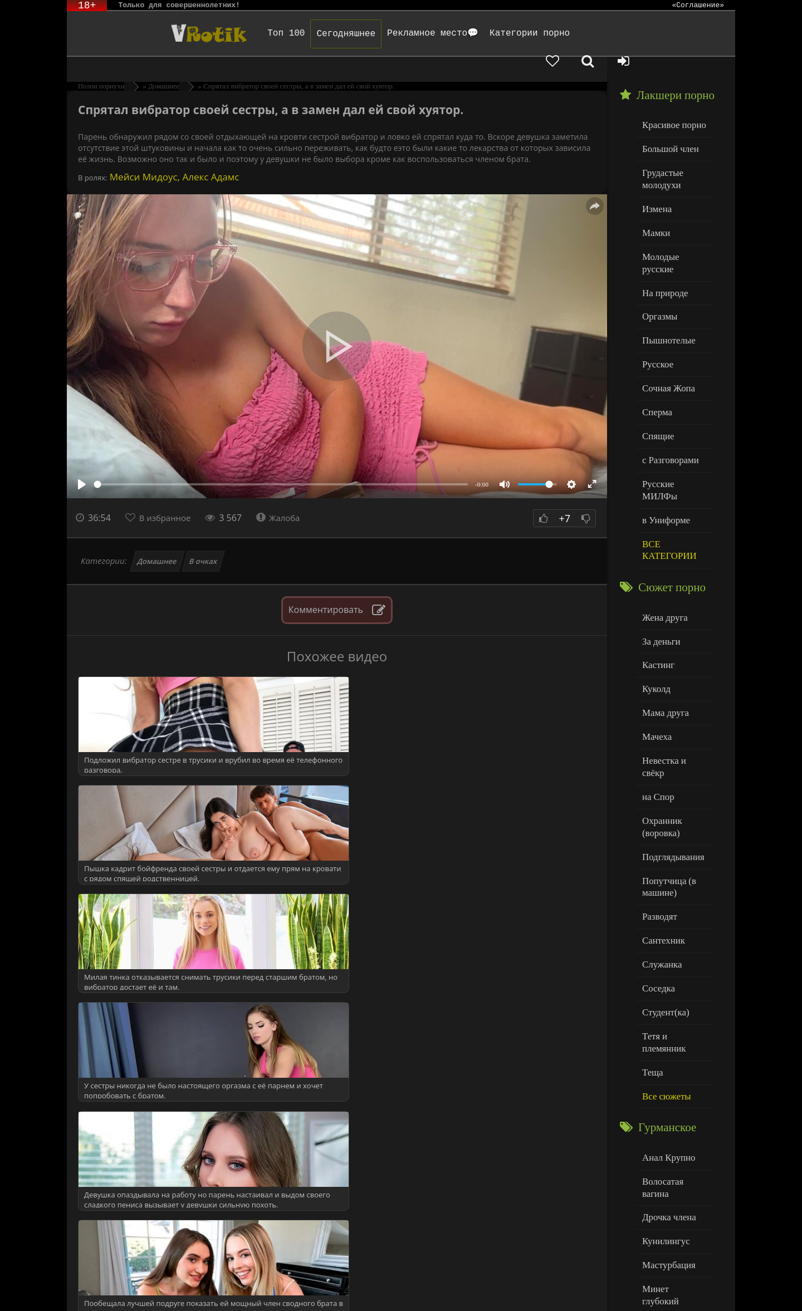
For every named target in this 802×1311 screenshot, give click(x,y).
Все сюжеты (664, 975)
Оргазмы (657, 273)
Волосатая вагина (673, 1057)
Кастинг (656, 592)
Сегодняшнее (310, 34)
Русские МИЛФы (673, 432)
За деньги (659, 570)
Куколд (654, 615)
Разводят (657, 817)
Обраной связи (412, 1296)
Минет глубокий (671, 1147)
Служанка (660, 862)
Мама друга (663, 638)
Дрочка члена (666, 1080)
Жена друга (662, 547)
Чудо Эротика (156, 33)
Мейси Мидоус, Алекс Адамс (173, 157)
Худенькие (660, 1215)
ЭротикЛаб (96, 1287)
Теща (651, 953)
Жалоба (285, 498)
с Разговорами (667, 409)
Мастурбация (665, 1125)
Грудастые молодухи (660, 155)
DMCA (279, 1287)
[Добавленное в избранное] (618, 33)
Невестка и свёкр (672, 683)
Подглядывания (670, 761)
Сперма (655, 364)
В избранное (167, 498)
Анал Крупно (666, 1035)
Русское (656, 319)
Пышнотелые (665, 296)
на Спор (656, 705)
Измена (655, 183)
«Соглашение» (698, 6)
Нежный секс (665, 1170)
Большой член (667, 128)
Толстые (657, 1193)
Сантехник (661, 840)
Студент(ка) (663, 908)
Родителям (530, 1287)
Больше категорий (674, 1238)
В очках (203, 542)
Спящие (656, 386)
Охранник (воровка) (660, 733)
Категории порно (494, 33)
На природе (662, 251)
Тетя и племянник (674, 930)
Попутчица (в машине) (666, 789)
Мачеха (655, 660)
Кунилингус (663, 1102)
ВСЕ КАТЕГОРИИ (666, 482)
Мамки (654, 206)
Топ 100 (250, 33)
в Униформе (663, 454)
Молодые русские (673, 228)
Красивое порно (671, 105)
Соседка (657, 885)
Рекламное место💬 (397, 33)
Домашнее (157, 542)
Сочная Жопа (665, 341)
